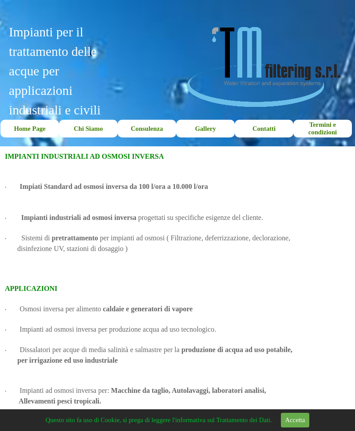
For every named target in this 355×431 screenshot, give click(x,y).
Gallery (205, 128)
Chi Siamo (88, 128)
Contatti (264, 128)
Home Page (29, 128)
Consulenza (147, 128)
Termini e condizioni (322, 128)
